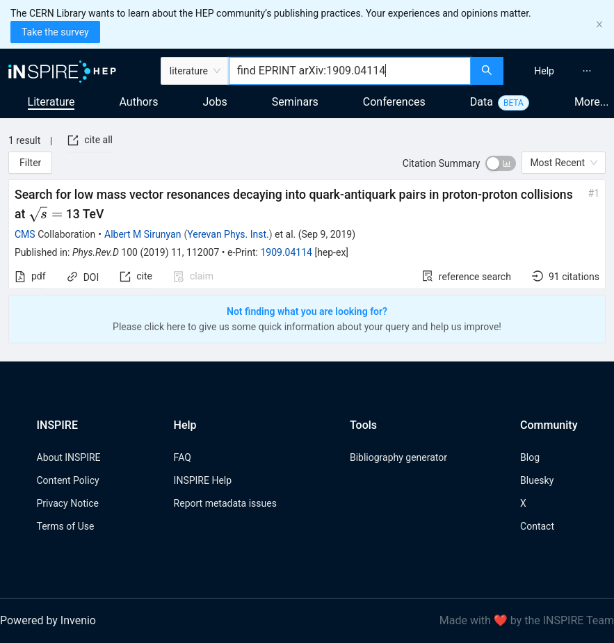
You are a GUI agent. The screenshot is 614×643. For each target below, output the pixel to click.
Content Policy (68, 480)
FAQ (182, 457)
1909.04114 (286, 252)
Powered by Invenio (48, 620)
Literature (51, 101)
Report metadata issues (225, 503)
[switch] (500, 163)
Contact (537, 526)
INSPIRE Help (203, 480)
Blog (530, 457)
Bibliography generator (398, 457)
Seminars (295, 101)
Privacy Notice (68, 503)
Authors (138, 101)
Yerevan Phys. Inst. (227, 234)
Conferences (394, 101)
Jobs (215, 101)
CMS (25, 234)
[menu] (560, 71)
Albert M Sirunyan (142, 234)
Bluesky (537, 480)
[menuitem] (544, 71)
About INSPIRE (69, 457)
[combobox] (350, 71)
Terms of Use (66, 526)
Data (481, 101)
